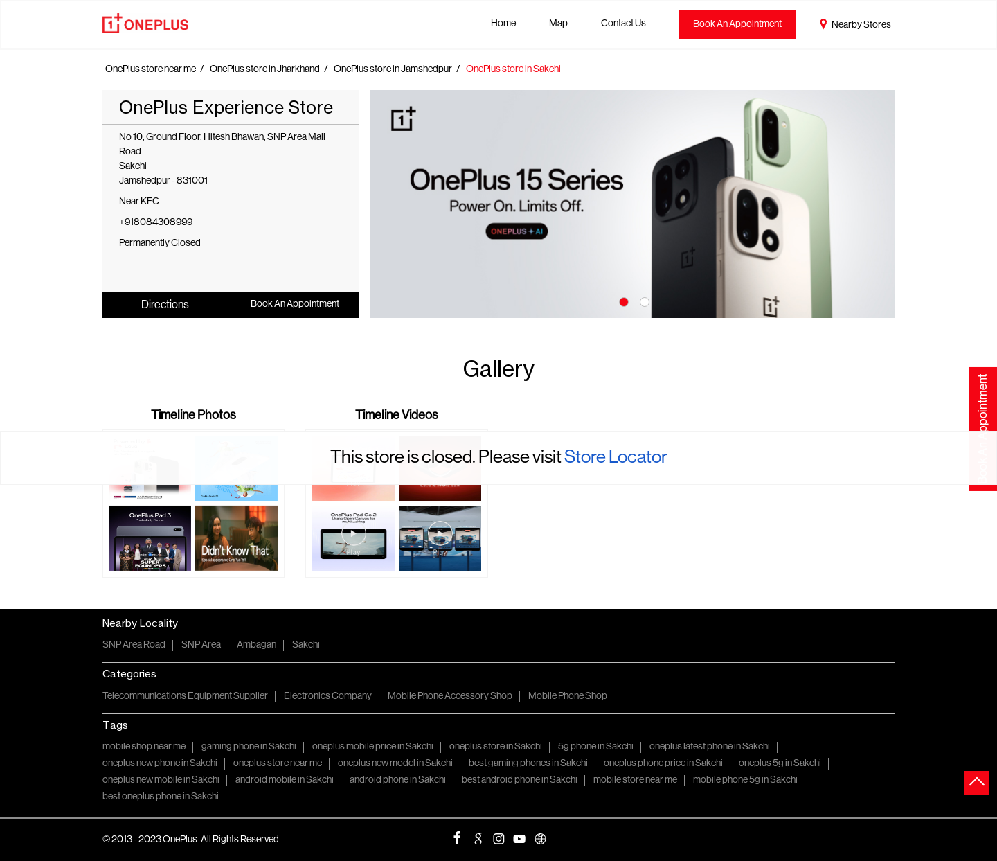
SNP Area (201, 645)
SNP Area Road (133, 645)
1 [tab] (622, 300)
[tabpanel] (632, 204)
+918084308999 (155, 222)
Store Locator (615, 457)
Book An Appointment (737, 24)
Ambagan (256, 645)
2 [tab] (643, 300)
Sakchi (306, 645)
